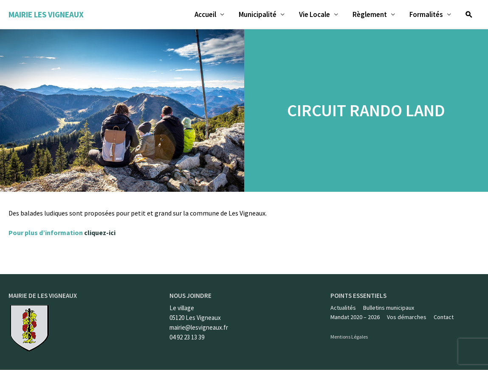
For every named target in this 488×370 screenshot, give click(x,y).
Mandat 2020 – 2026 (355, 317)
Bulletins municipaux (388, 307)
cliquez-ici (100, 232)
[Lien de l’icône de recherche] (469, 14)
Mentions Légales (349, 337)
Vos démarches (406, 317)
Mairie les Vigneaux (46, 14)
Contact (444, 317)
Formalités (426, 14)
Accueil (205, 14)
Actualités (343, 307)
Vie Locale (314, 14)
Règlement (370, 14)
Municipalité (257, 14)
